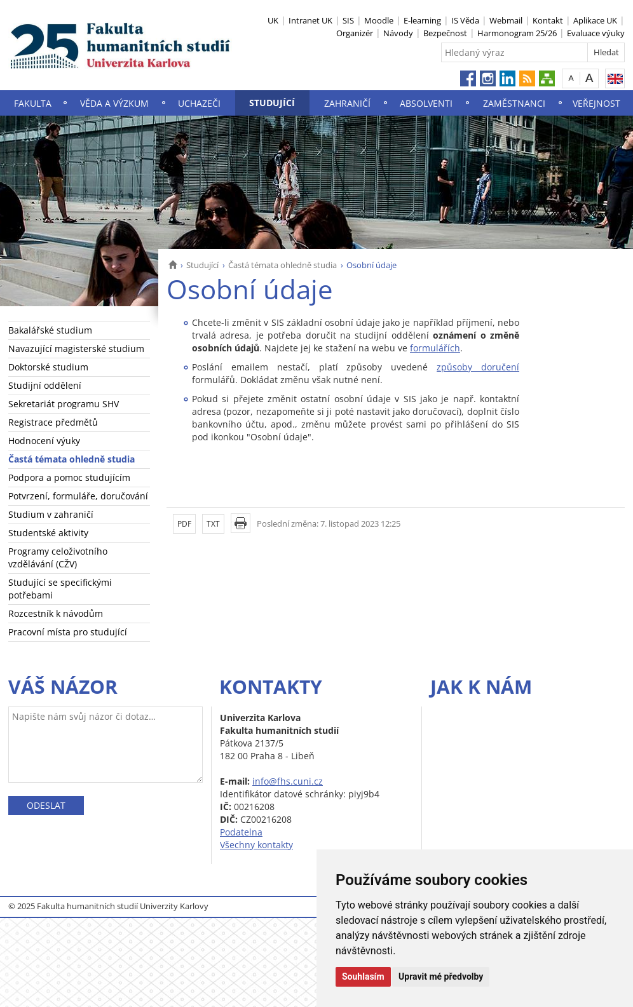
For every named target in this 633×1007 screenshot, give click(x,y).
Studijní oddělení (44, 385)
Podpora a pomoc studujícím (69, 477)
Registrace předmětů (53, 422)
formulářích (435, 348)
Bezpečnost (445, 33)
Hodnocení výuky (44, 441)
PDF (184, 523)
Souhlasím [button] (363, 976)
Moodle (378, 20)
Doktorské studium (48, 367)
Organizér (354, 33)
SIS (348, 20)
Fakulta (32, 103)
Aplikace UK (595, 20)
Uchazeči (199, 103)
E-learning (422, 20)
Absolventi (426, 103)
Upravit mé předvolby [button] (440, 976)
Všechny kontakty (256, 845)
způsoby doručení (478, 367)
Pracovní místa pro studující (67, 632)
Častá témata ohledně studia (282, 265)
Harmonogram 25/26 (517, 33)
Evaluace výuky (596, 33)
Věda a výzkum (114, 103)
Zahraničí (347, 103)
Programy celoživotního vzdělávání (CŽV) (57, 557)
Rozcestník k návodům (55, 613)
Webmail (505, 20)
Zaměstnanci (514, 103)
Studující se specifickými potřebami (60, 588)
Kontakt (548, 20)
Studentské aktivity (48, 533)
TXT (213, 523)
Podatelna (241, 832)
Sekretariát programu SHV (63, 404)
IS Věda (465, 20)
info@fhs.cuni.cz (287, 781)
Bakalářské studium (50, 330)
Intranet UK (310, 20)
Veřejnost (596, 103)
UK (273, 20)
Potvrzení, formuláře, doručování (78, 496)
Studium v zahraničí (50, 514)
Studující (272, 103)
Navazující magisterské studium (76, 348)
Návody (398, 33)
